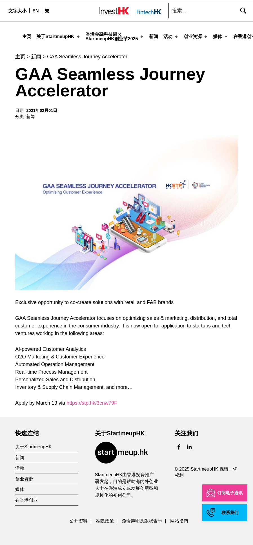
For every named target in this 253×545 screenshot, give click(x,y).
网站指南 (179, 519)
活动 (171, 36)
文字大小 (17, 10)
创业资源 (196, 36)
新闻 (153, 36)
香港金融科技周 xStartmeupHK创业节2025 (115, 36)
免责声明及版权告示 (142, 519)
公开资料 (79, 519)
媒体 (220, 36)
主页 (26, 36)
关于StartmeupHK (58, 36)
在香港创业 (26, 498)
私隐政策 (105, 519)
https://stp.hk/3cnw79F (91, 401)
